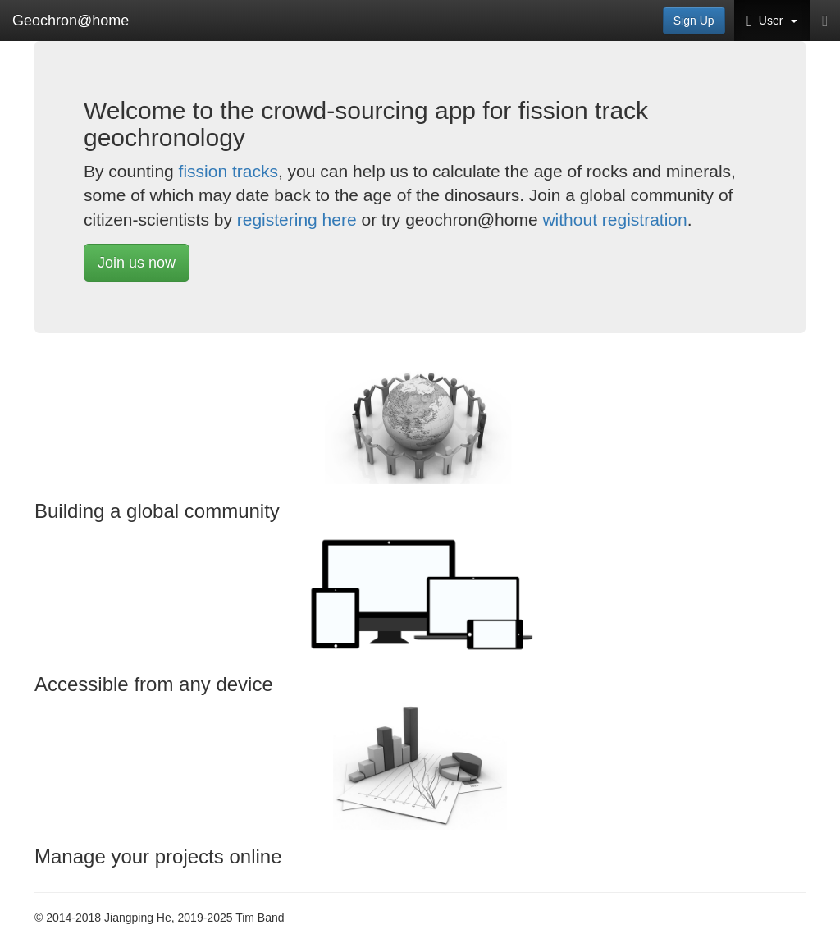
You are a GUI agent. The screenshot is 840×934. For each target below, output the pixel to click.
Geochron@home (70, 20)
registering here (297, 219)
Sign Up (693, 20)
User (771, 20)
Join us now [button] (137, 262)
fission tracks (228, 171)
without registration (614, 219)
